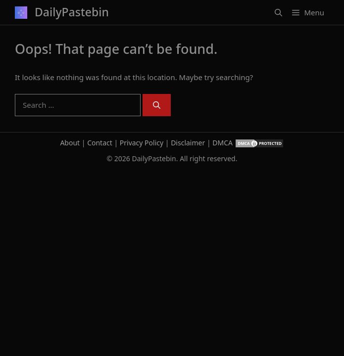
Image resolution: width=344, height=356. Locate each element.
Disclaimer (188, 142)
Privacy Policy (141, 142)
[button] (278, 12)
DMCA (222, 142)
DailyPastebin (72, 12)
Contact (99, 142)
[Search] (157, 105)
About (70, 142)
